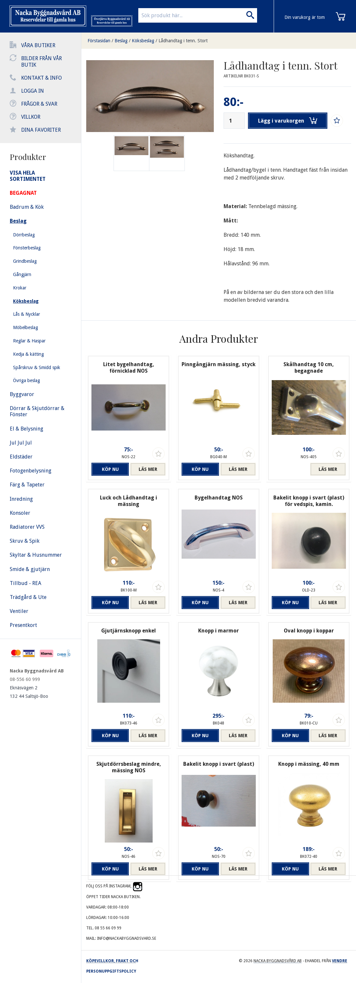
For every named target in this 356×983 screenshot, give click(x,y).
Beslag (121, 40)
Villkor (30, 117)
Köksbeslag (143, 40)
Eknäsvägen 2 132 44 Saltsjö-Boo (29, 692)
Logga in (32, 91)
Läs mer (148, 469)
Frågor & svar (39, 104)
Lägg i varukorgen (288, 120)
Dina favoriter (41, 130)
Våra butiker (38, 45)
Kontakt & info (41, 78)
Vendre (339, 961)
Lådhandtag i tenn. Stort (183, 40)
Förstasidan (99, 40)
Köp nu (109, 469)
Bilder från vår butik (41, 61)
